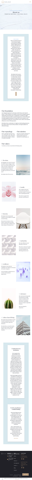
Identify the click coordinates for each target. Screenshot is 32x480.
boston (22, 454)
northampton (24, 462)
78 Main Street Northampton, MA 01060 (24, 464)
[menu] (30, 2)
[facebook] (21, 459)
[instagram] (23, 459)
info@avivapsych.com (11, 459)
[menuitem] (17, 456)
